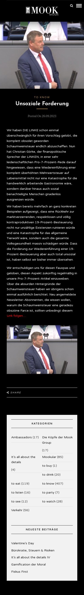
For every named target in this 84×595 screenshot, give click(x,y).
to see (16, 501)
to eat (15, 483)
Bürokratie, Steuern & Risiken (32, 550)
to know (42, 97)
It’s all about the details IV (30, 557)
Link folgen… (16, 316)
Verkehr (16, 510)
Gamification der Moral (28, 564)
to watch (49, 501)
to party (48, 492)
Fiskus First (19, 572)
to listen (17, 492)
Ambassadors (21, 437)
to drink (48, 475)
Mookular (49, 457)
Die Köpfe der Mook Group (57, 440)
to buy (47, 466)
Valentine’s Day (22, 543)
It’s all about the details (23, 459)
